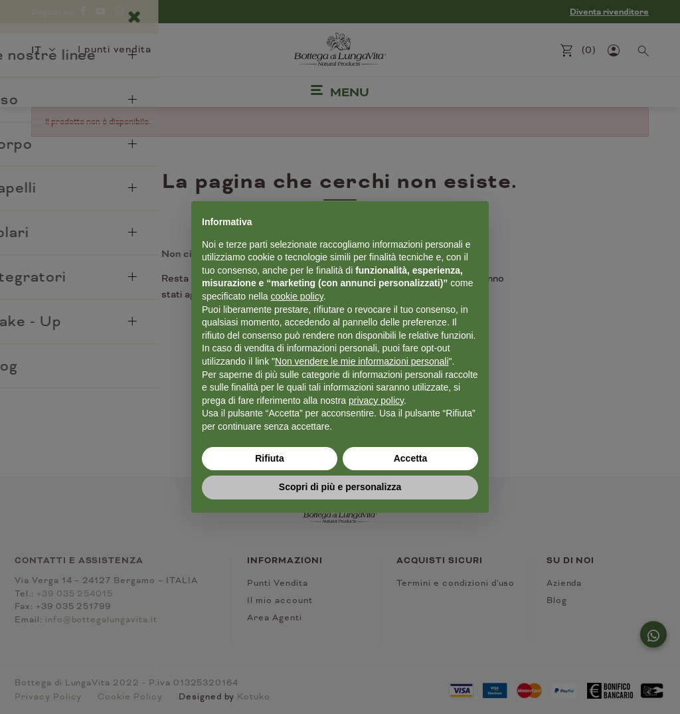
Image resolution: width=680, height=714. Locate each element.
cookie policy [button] (297, 296)
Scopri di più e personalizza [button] (340, 487)
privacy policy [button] (376, 400)
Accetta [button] (411, 458)
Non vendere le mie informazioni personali (361, 361)
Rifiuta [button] (269, 458)
